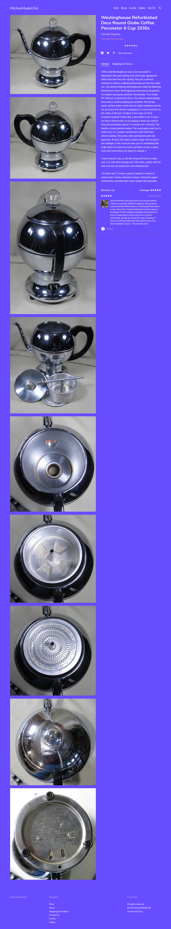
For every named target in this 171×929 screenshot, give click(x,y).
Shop (116, 8)
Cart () (151, 8)
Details (105, 64)
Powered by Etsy (135, 911)
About (124, 8)
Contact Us (54, 915)
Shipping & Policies (122, 64)
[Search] (160, 8)
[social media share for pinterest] (114, 53)
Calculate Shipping (110, 34)
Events (132, 8)
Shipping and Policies (59, 911)
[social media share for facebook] (102, 53)
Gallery (141, 8)
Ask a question (125, 53)
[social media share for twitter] (108, 53)
